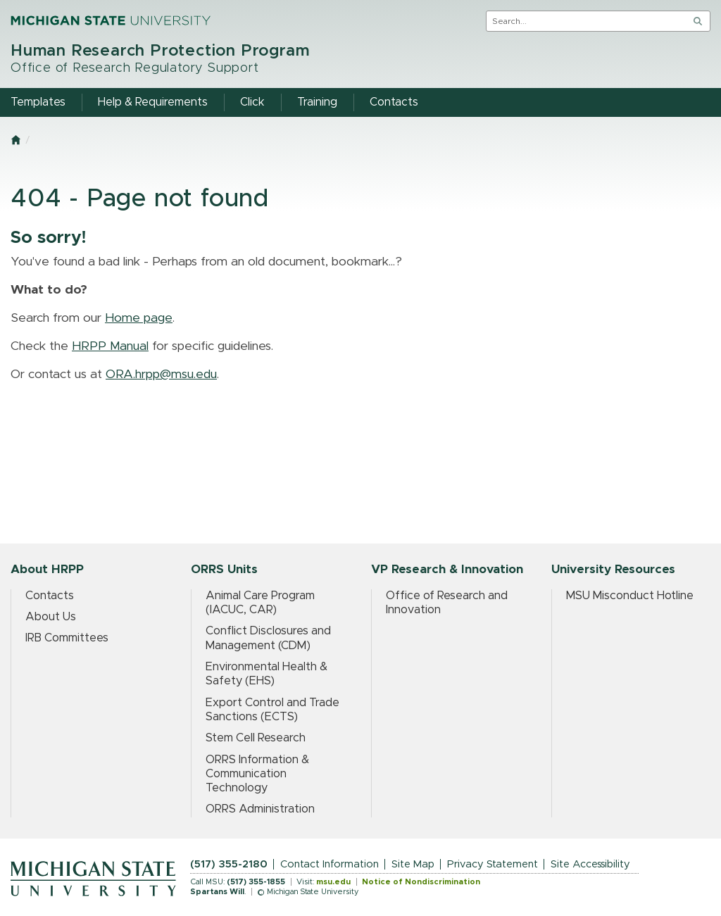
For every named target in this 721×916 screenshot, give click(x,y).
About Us (50, 616)
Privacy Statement (492, 864)
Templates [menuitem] (38, 102)
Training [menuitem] (317, 102)
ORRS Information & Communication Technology (257, 774)
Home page (139, 318)
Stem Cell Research (256, 738)
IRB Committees (66, 638)
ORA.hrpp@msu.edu (161, 374)
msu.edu (333, 882)
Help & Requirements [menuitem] (153, 102)
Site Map (412, 864)
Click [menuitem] (252, 102)
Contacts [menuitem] (394, 102)
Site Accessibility (590, 864)
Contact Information (329, 864)
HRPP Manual (110, 346)
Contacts (49, 595)
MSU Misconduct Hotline (630, 595)
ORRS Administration (260, 809)
